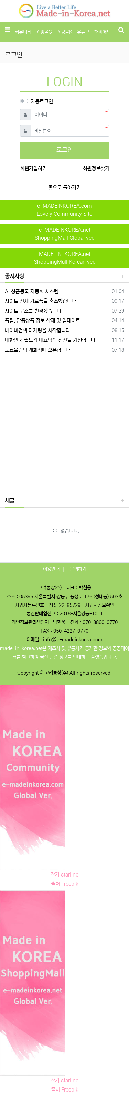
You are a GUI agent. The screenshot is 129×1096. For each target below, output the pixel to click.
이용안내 (51, 569)
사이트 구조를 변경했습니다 (33, 311)
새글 (9, 501)
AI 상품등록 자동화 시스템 (31, 291)
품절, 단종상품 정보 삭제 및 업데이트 (42, 321)
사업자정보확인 (99, 605)
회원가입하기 (33, 168)
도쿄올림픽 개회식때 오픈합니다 (37, 350)
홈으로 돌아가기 (64, 188)
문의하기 (78, 569)
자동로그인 (42, 101)
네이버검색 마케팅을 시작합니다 (37, 331)
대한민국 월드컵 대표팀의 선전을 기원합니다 (50, 340)
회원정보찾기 (96, 168)
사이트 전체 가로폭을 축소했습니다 (40, 301)
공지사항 (14, 276)
